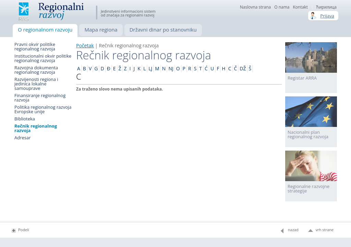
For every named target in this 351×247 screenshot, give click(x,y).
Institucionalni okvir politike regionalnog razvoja (42, 58)
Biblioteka (24, 119)
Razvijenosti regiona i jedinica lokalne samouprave (36, 84)
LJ (150, 68)
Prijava (327, 16)
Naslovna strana (255, 7)
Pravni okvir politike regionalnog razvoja (34, 46)
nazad (293, 229)
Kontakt (300, 7)
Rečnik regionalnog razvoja (35, 128)
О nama (281, 7)
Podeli (23, 229)
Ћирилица (326, 7)
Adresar (22, 138)
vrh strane (325, 229)
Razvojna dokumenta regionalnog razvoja (36, 70)
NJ (170, 68)
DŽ (243, 68)
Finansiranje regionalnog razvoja (39, 97)
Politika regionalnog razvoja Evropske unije (42, 109)
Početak (85, 45)
